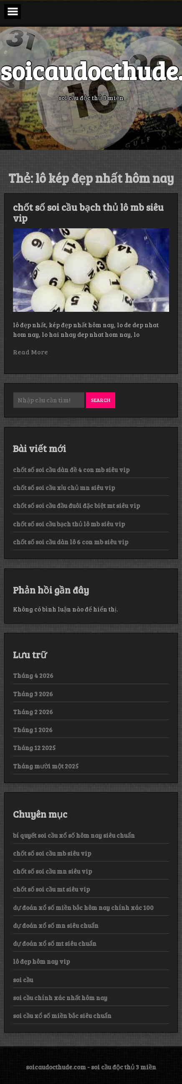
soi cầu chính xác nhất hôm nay (60, 997)
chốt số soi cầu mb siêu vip (52, 853)
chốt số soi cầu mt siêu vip (51, 889)
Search (100, 400)
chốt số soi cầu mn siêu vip (52, 871)
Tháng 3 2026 (33, 694)
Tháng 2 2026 (33, 712)
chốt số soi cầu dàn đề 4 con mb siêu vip (71, 469)
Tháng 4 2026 (33, 675)
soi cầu (23, 979)
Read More (30, 351)
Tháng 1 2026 (33, 729)
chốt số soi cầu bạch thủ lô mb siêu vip (88, 212)
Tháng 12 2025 (34, 747)
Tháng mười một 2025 (45, 766)
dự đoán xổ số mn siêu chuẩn (56, 925)
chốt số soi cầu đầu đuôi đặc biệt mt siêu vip (76, 505)
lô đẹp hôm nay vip (41, 961)
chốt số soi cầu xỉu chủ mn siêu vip (64, 487)
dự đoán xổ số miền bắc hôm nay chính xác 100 (83, 907)
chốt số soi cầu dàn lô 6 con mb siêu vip (70, 542)
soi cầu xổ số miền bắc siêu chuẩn (62, 1015)
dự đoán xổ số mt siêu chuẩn (54, 943)
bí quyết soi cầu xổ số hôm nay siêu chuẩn (74, 835)
